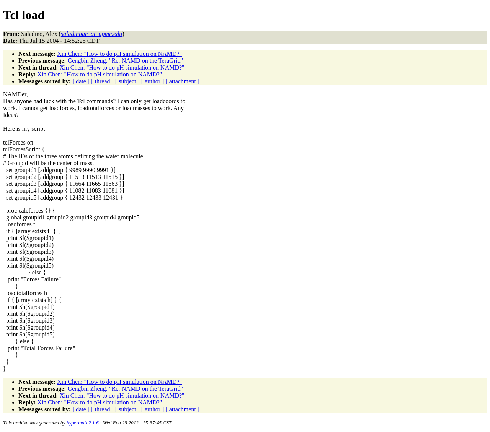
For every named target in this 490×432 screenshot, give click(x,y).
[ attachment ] (182, 81)
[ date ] (81, 81)
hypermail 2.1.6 (83, 423)
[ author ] (152, 81)
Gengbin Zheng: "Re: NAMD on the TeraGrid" (125, 60)
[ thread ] (102, 81)
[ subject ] (127, 81)
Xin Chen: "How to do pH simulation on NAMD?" (119, 53)
